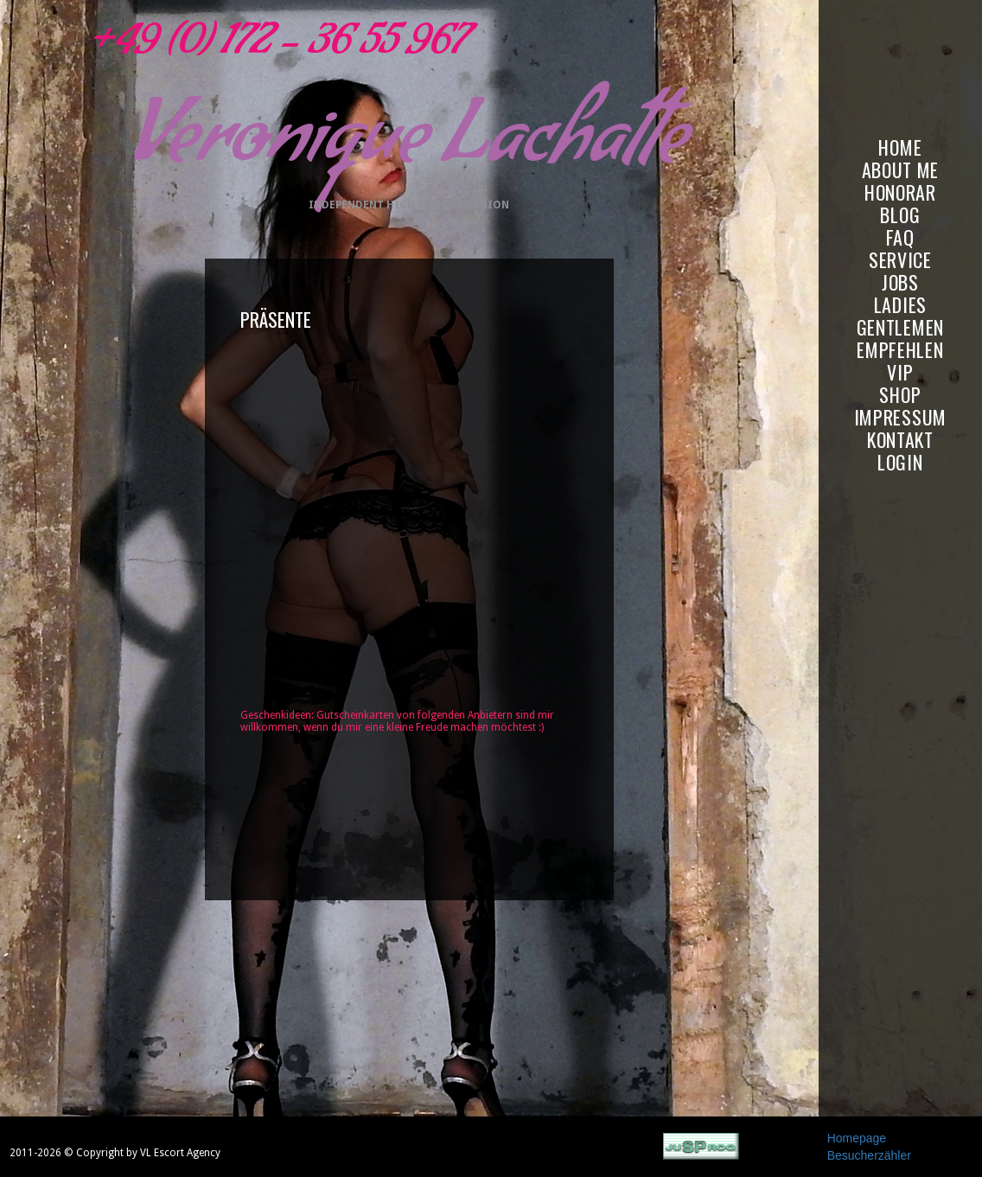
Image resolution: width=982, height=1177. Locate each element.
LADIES (900, 305)
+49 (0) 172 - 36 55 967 (275, 47)
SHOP (900, 395)
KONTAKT (900, 440)
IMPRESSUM (900, 417)
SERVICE (900, 260)
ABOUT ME (901, 170)
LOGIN (900, 462)
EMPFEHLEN (900, 350)
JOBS (900, 282)
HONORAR (900, 192)
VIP (900, 372)
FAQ (900, 237)
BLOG (900, 215)
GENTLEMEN (900, 327)
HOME (899, 147)
